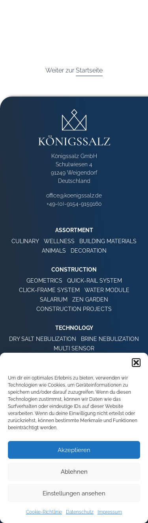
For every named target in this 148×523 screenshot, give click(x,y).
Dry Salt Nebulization (42, 339)
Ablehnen (74, 471)
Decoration (89, 251)
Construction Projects (74, 309)
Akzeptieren (74, 450)
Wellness (59, 241)
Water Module (106, 290)
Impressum (109, 512)
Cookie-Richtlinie (44, 512)
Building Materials (108, 241)
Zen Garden (90, 299)
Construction (74, 269)
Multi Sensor (74, 348)
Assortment (74, 230)
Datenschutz (80, 512)
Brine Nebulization (110, 339)
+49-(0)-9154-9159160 (74, 204)
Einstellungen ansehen (74, 493)
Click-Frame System (49, 290)
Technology (74, 328)
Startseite (89, 70)
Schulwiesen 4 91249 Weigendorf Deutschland (74, 172)
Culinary (25, 241)
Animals (54, 251)
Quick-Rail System (94, 280)
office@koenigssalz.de (74, 195)
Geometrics (44, 280)
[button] (136, 363)
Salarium (53, 299)
